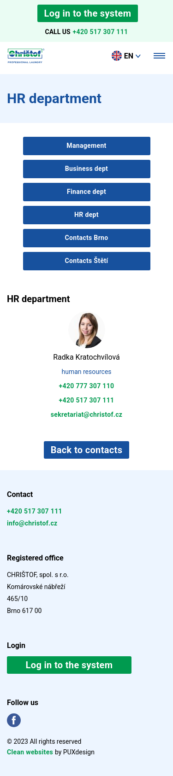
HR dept (86, 214)
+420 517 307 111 (100, 31)
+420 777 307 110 (86, 386)
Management (86, 145)
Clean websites (31, 752)
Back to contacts (87, 449)
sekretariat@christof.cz (87, 414)
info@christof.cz (32, 523)
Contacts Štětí (86, 260)
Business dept (86, 168)
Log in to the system (87, 13)
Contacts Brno (86, 237)
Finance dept (86, 191)
